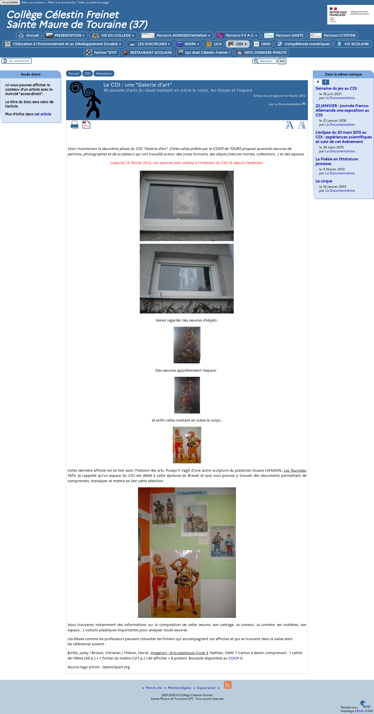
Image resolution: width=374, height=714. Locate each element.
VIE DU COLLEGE (113, 35)
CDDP (233, 658)
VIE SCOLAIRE (352, 44)
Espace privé (205, 688)
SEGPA (188, 44)
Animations (104, 73)
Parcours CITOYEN (332, 35)
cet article (42, 114)
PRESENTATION (65, 35)
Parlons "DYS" (102, 52)
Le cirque (324, 181)
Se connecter (19, 61)
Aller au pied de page (94, 2)
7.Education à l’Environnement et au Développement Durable (63, 44)
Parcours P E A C (237, 35)
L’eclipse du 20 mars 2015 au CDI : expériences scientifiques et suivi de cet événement (344, 137)
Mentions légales (178, 688)
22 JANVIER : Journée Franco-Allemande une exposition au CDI (342, 110)
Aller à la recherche (61, 2)
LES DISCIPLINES (150, 44)
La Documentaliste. (288, 104)
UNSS (262, 44)
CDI (237, 44)
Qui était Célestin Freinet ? (204, 52)
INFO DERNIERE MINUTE (262, 52)
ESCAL (359, 711)
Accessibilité (10, 2)
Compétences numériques (303, 44)
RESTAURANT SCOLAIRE (148, 52)
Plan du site (152, 688)
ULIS (214, 44)
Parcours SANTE (283, 35)
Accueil (29, 35)
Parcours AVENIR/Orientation (176, 35)
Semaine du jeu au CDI (336, 88)
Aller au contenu (33, 2)
